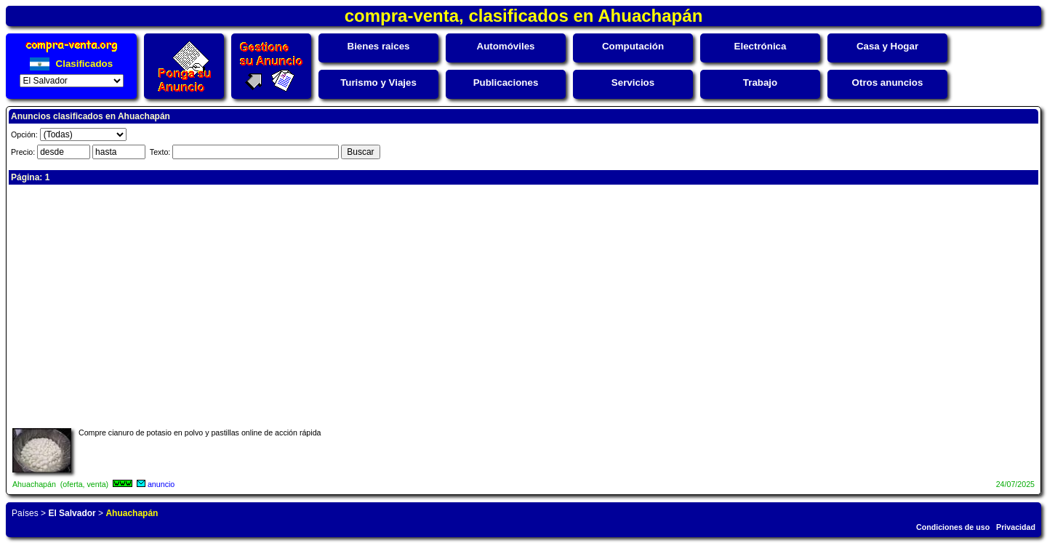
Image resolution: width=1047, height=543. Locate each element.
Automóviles (506, 46)
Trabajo (760, 82)
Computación (633, 46)
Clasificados (71, 63)
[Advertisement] (448, 304)
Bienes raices (379, 46)
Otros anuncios (887, 82)
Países (25, 513)
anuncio (161, 484)
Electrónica (760, 46)
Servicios (632, 82)
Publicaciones (506, 82)
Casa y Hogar (887, 46)
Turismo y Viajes (378, 82)
